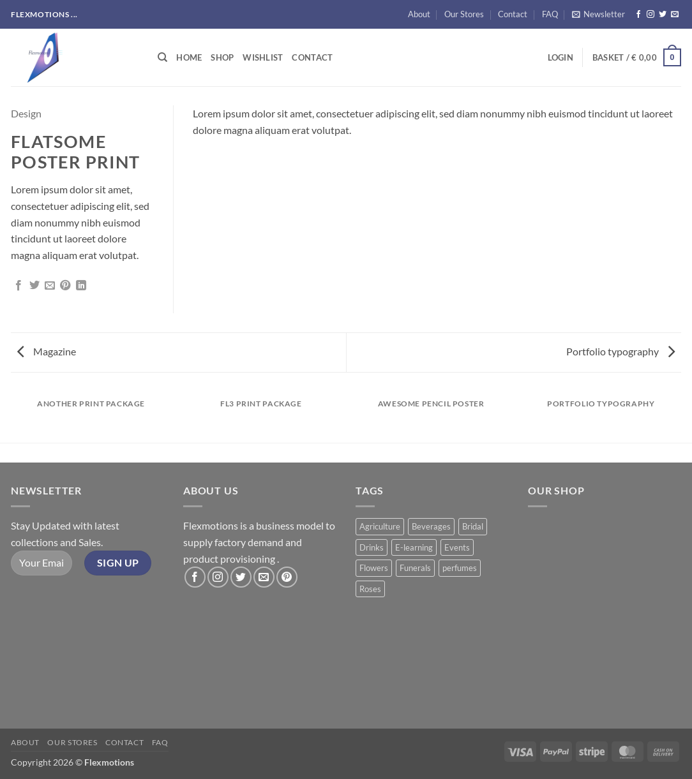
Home (189, 57)
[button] (598, 14)
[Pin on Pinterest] (65, 286)
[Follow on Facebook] (638, 14)
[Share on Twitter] (34, 286)
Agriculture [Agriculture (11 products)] (379, 526)
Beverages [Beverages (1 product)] (431, 526)
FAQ (550, 14)
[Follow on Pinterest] (286, 577)
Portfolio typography (620, 351)
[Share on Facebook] (18, 286)
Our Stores (464, 14)
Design (26, 113)
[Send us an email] (675, 14)
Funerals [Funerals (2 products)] (415, 568)
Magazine (46, 351)
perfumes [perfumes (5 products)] (459, 568)
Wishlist (263, 57)
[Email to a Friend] (50, 286)
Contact (512, 14)
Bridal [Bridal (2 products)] (472, 526)
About (419, 14)
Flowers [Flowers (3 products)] (373, 568)
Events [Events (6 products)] (457, 547)
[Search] (162, 57)
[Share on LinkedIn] (81, 286)
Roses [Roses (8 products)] (370, 589)
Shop (222, 57)
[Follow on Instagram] (650, 14)
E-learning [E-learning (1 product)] (414, 547)
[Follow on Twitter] (662, 14)
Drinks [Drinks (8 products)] (371, 547)
